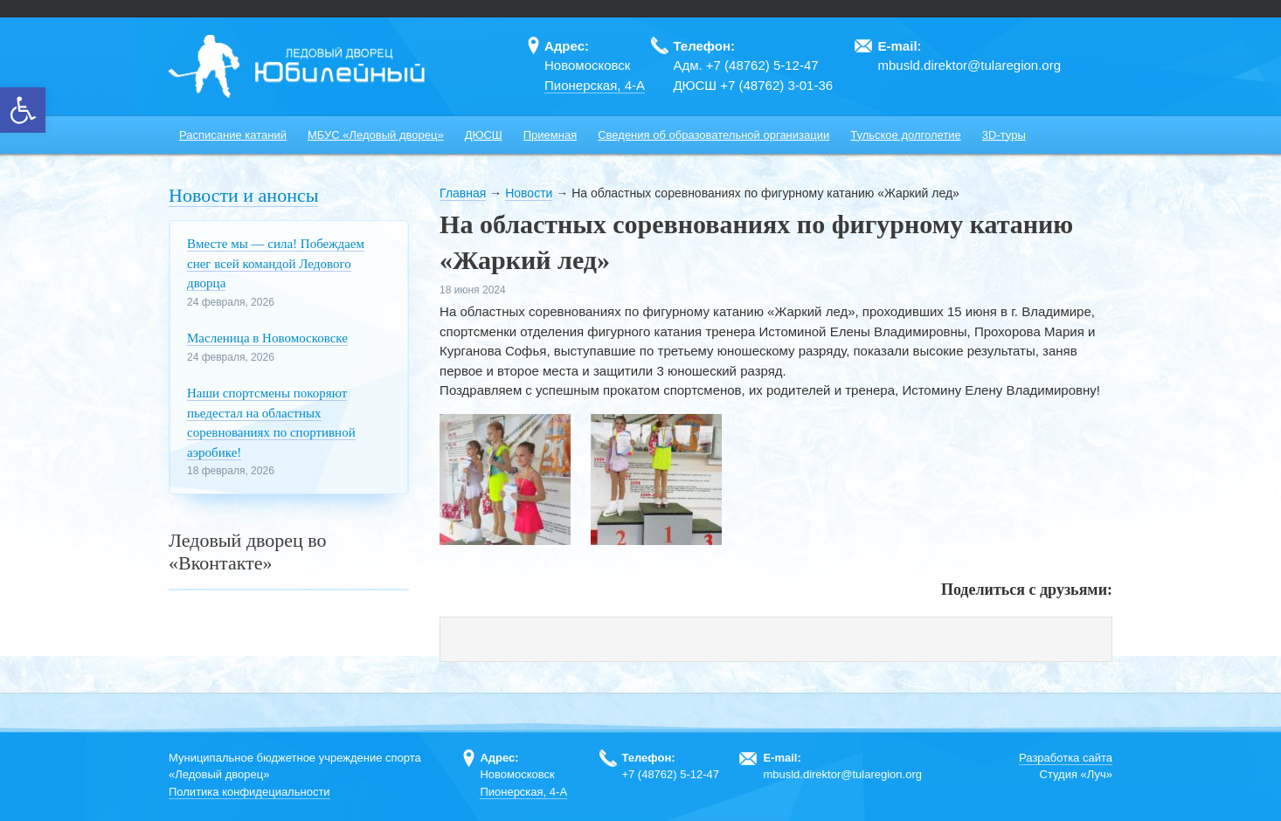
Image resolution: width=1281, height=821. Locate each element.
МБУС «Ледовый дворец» (376, 134)
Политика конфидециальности (249, 791)
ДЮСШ (483, 134)
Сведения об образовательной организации (713, 134)
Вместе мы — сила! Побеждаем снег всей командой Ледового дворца (275, 263)
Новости (528, 193)
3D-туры (1004, 134)
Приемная (550, 134)
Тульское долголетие (905, 134)
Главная (463, 193)
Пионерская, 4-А (594, 85)
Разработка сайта (1065, 757)
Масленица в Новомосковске (267, 338)
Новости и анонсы (243, 195)
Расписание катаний (233, 134)
